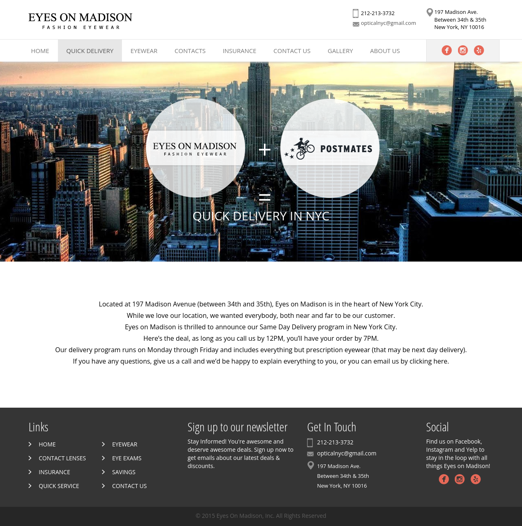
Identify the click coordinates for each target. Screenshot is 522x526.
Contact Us (292, 51)
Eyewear (143, 51)
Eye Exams (127, 458)
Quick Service (59, 486)
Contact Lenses (62, 458)
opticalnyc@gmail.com (388, 23)
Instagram (463, 50)
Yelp (479, 50)
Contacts (190, 51)
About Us (385, 51)
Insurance (239, 51)
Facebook (447, 50)
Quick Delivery (89, 51)
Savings (123, 472)
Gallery (340, 51)
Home (40, 51)
